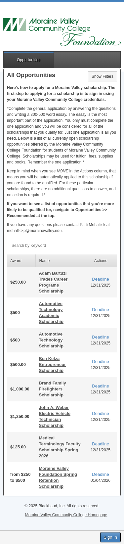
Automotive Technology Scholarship (51, 340)
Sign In (110, 537)
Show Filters (102, 76)
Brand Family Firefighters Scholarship (52, 389)
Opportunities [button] (28, 60)
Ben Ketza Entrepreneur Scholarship (52, 364)
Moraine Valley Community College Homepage (66, 515)
